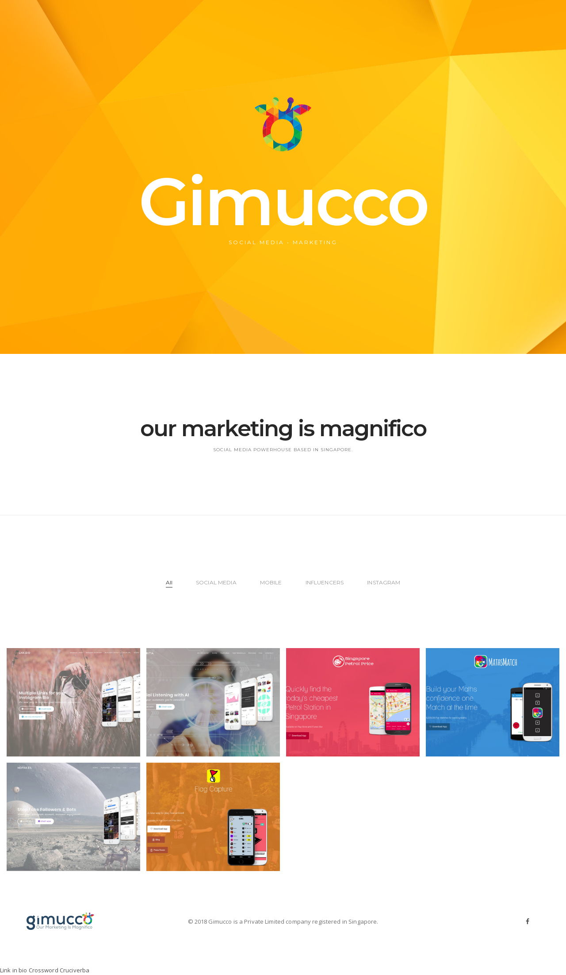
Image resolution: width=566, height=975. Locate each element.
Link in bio (13, 970)
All (169, 582)
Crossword (43, 970)
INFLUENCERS (325, 582)
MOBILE (271, 582)
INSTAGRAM (383, 582)
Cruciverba (74, 970)
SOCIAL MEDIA (216, 582)
